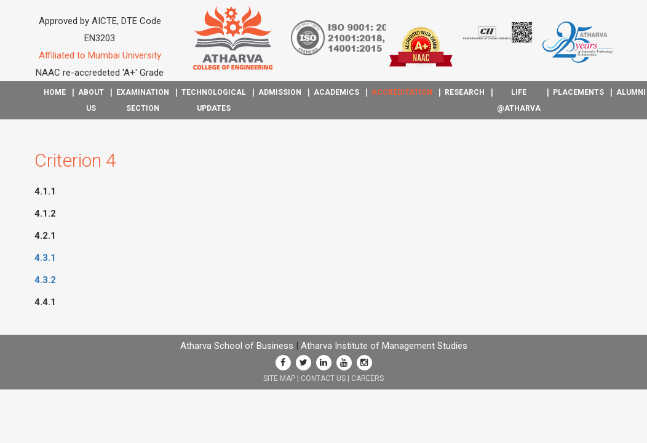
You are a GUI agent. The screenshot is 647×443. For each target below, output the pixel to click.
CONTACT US (323, 378)
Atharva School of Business (236, 345)
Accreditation (401, 92)
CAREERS (367, 378)
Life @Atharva (519, 100)
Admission (279, 92)
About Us (91, 100)
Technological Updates (213, 100)
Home (55, 92)
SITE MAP (279, 378)
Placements (578, 92)
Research (465, 92)
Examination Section (142, 100)
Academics (336, 92)
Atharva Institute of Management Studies (384, 345)
